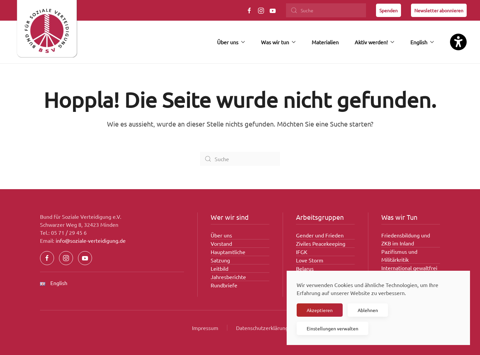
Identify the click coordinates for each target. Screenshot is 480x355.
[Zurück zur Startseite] (46, 31)
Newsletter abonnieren (438, 10)
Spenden (388, 10)
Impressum (205, 327)
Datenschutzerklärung (262, 327)
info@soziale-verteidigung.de (91, 240)
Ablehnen (368, 310)
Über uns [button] (231, 42)
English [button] (422, 42)
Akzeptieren (320, 310)
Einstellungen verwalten (332, 328)
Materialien (325, 42)
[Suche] (326, 10)
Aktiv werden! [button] (374, 42)
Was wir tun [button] (278, 42)
